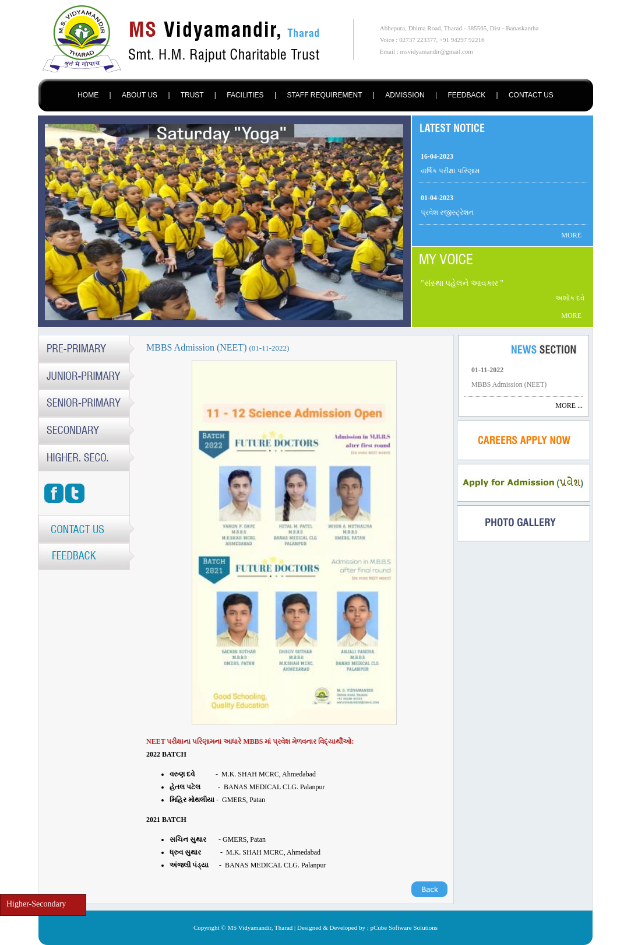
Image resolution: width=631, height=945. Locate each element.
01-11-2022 (487, 370)
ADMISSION (404, 95)
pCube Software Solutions (404, 927)
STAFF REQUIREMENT (324, 95)
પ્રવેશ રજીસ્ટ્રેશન (447, 212)
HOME (87, 95)
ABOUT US (139, 95)
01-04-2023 (437, 198)
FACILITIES (245, 95)
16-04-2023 (437, 156)
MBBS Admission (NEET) (509, 384)
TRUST (192, 95)
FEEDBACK (466, 95)
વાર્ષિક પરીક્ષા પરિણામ (450, 171)
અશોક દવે (569, 298)
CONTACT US (531, 95)
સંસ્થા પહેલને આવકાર (462, 283)
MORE (571, 235)
